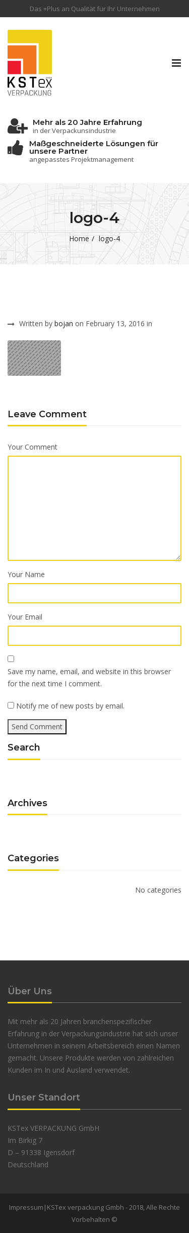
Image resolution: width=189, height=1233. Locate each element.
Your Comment (32, 447)
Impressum (26, 1207)
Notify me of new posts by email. (70, 706)
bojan (63, 323)
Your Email (25, 617)
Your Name (26, 574)
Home (79, 238)
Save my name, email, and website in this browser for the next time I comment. (89, 677)
